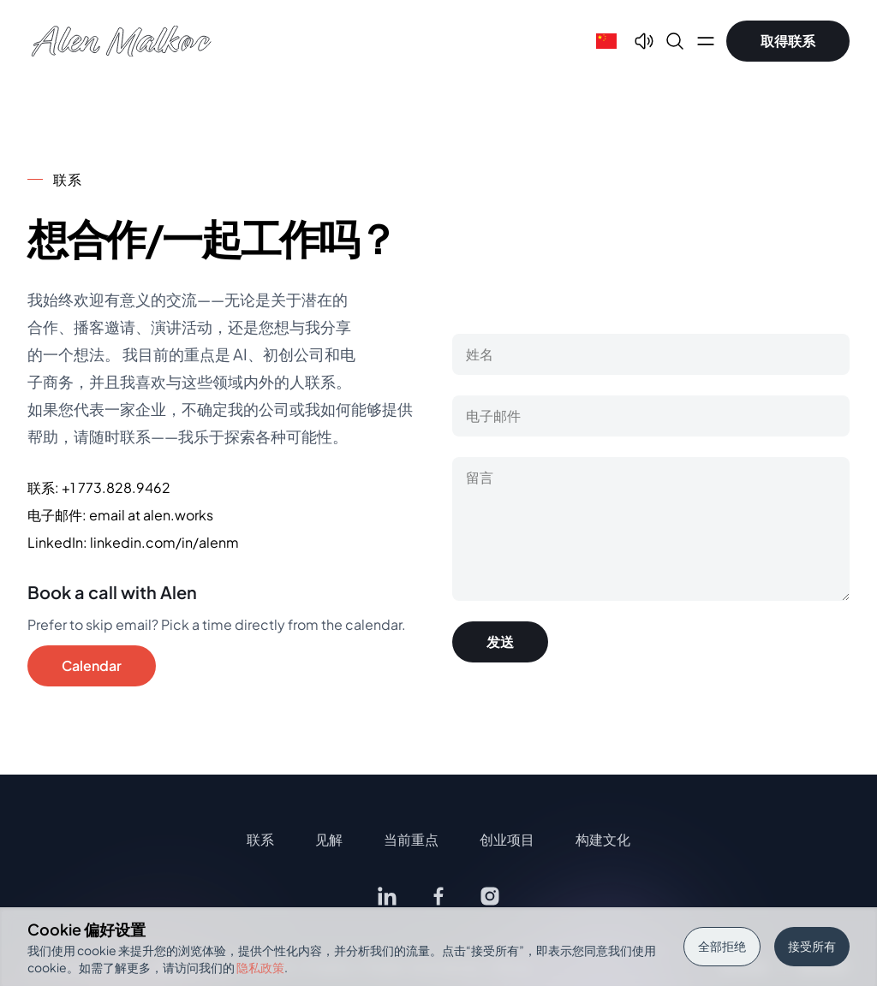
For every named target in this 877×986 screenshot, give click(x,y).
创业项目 (507, 839)
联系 (260, 839)
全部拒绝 (722, 945)
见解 (329, 839)
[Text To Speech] (644, 41)
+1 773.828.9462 (116, 487)
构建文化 (603, 839)
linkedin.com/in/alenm (164, 542)
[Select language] (606, 41)
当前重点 (411, 839)
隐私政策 (260, 967)
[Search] (675, 41)
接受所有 (812, 945)
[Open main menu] (705, 41)
